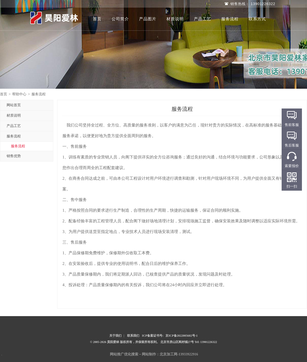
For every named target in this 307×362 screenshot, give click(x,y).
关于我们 (115, 335)
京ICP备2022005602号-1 (181, 335)
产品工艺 (202, 19)
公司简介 (120, 19)
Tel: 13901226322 (206, 342)
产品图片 (147, 19)
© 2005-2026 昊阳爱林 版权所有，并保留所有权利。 (125, 342)
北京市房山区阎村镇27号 (177, 342)
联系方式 (257, 19)
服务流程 (229, 19)
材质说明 (175, 19)
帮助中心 (19, 94)
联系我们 (133, 335)
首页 (97, 19)
